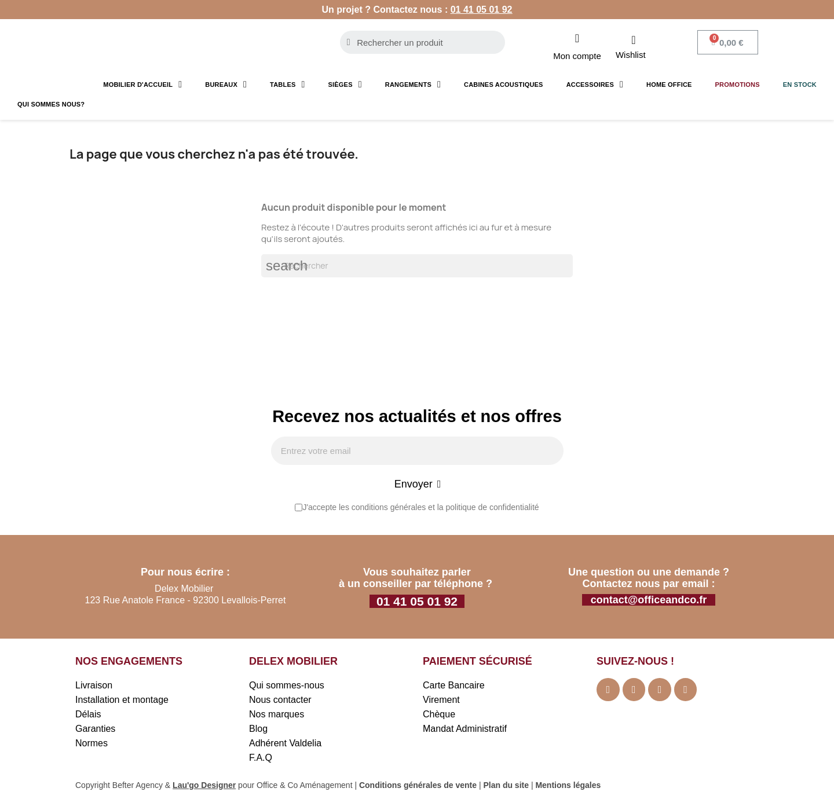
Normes (91, 744)
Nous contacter (280, 701)
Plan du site (506, 786)
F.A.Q (260, 759)
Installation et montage (122, 701)
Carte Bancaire (454, 686)
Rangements (413, 84)
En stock (800, 84)
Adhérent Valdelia (285, 744)
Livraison (93, 686)
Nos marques (276, 715)
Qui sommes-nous (286, 686)
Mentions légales (568, 786)
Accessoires (594, 84)
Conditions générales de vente (418, 786)
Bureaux (226, 84)
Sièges (345, 84)
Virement (441, 701)
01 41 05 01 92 (482, 9)
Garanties (95, 730)
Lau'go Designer (204, 786)
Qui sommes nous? (51, 104)
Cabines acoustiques (503, 84)
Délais (88, 715)
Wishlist (631, 55)
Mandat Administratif (465, 730)
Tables (287, 84)
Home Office (669, 84)
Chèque (439, 715)
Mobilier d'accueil (142, 84)
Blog (258, 730)
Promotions (737, 84)
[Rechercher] (417, 265)
